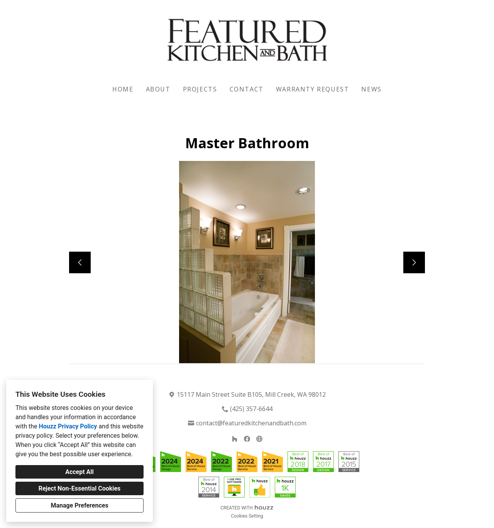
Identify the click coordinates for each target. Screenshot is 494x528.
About (158, 89)
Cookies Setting (247, 516)
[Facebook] (247, 439)
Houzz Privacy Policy (68, 426)
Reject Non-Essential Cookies (80, 488)
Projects (200, 89)
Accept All (79, 472)
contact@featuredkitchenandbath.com (251, 423)
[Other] (259, 439)
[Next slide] (414, 262)
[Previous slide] (80, 262)
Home (122, 89)
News (371, 89)
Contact (247, 89)
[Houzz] (235, 439)
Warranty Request (312, 89)
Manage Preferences (79, 505)
